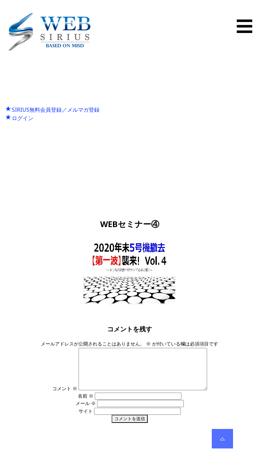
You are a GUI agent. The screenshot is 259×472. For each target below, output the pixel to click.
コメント (57, 396)
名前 (85, 404)
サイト (86, 419)
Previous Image (129, 134)
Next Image (129, 142)
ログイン (22, 118)
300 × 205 (148, 313)
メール (86, 411)
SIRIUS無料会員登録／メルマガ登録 (55, 109)
